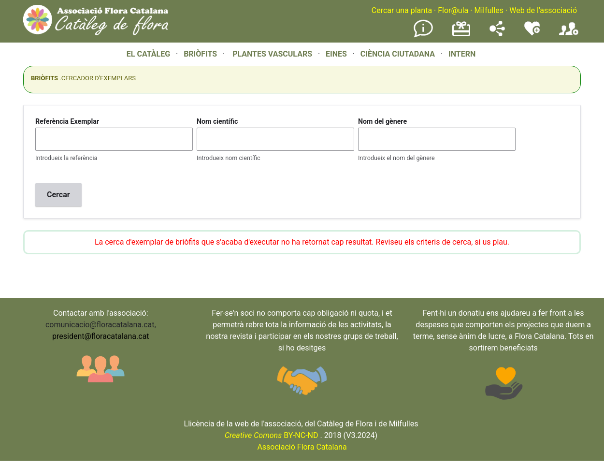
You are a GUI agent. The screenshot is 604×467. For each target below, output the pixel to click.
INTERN (461, 53)
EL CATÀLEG (148, 53)
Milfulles (488, 10)
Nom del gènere (382, 121)
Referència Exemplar (67, 121)
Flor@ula (453, 10)
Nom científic (217, 121)
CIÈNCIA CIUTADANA (397, 53)
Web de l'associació (543, 10)
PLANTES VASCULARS (272, 53)
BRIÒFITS (201, 53)
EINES (336, 53)
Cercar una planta (402, 10)
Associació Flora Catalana (301, 447)
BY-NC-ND (271, 435)
